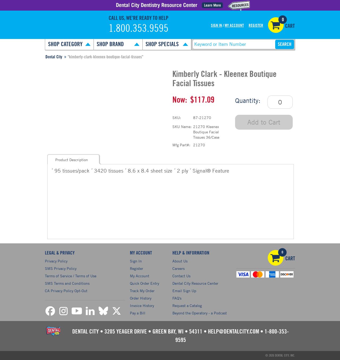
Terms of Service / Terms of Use (70, 276)
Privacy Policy (56, 261)
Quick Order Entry (144, 283)
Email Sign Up (184, 290)
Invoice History (142, 305)
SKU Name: (182, 126)
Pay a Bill (137, 313)
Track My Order (142, 290)
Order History (140, 298)
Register (256, 26)
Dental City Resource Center (195, 283)
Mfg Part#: (181, 145)
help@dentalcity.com (233, 332)
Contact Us (181, 276)
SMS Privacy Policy (60, 268)
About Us (180, 261)
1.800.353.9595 (138, 28)
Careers (178, 268)
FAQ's (176, 298)
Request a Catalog (187, 305)
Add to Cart (263, 122)
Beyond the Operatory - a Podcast (199, 313)
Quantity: (247, 100)
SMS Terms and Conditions (67, 283)
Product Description (71, 159)
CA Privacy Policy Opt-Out (66, 290)
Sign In (216, 26)
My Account (234, 26)
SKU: (176, 117)
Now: (179, 100)
